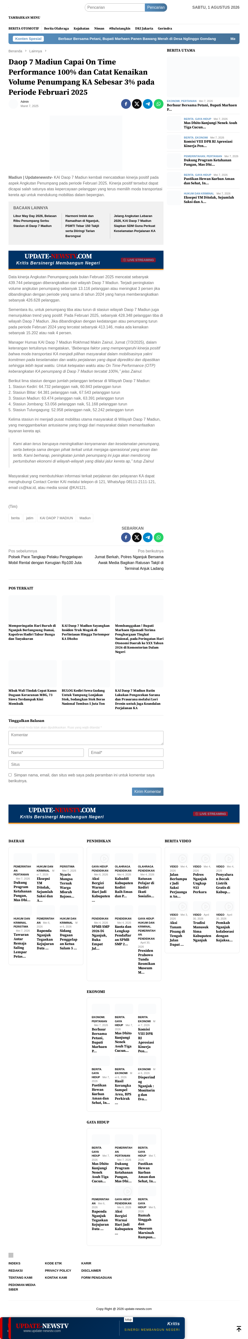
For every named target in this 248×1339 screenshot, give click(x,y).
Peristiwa (67, 866)
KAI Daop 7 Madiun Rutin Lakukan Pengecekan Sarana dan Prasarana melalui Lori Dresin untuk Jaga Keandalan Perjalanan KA (138, 699)
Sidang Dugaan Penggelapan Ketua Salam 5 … (68, 940)
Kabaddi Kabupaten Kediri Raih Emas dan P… (124, 887)
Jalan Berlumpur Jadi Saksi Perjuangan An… (178, 886)
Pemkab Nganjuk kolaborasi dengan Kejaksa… (225, 932)
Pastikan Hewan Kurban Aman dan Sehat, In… (209, 181)
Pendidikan (100, 870)
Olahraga (122, 866)
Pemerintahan (194, 156)
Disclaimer (91, 1270)
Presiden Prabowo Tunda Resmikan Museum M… (146, 962)
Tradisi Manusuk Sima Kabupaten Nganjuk (202, 932)
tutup (128, 1319)
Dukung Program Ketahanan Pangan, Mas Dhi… (207, 162)
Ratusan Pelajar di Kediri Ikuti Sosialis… (146, 887)
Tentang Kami (20, 1277)
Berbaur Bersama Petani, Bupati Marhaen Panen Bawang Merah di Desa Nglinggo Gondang (152, 39)
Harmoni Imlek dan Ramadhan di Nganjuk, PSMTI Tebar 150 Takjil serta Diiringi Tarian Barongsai (82, 226)
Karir (86, 1263)
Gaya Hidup (203, 118)
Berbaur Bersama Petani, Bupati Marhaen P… (202, 107)
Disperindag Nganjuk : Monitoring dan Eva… (146, 1088)
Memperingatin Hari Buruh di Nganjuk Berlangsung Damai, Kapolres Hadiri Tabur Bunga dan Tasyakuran (32, 632)
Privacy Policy (58, 1270)
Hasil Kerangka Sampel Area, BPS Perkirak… (123, 1092)
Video (174, 866)
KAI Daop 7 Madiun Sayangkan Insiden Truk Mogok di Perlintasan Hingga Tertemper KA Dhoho (86, 632)
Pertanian (188, 101)
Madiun (85, 518)
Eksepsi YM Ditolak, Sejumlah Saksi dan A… (209, 199)
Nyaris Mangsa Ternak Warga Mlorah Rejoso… (67, 886)
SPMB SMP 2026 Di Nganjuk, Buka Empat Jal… (100, 938)
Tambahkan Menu (24, 17)
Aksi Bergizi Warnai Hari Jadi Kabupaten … (101, 890)
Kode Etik (53, 1263)
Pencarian (156, 7)
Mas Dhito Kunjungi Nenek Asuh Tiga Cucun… (210, 125)
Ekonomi (173, 101)
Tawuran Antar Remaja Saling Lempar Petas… (21, 946)
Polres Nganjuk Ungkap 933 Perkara (200, 883)
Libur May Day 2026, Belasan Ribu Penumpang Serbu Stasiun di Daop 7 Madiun (34, 221)
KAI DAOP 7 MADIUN (56, 518)
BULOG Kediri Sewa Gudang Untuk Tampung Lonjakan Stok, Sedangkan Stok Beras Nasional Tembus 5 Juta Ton (83, 697)
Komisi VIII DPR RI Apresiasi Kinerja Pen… (208, 143)
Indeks (14, 1263)
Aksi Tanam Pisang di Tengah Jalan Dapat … (177, 934)
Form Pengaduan (96, 1277)
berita (15, 518)
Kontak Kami (56, 1277)
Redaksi (15, 1270)
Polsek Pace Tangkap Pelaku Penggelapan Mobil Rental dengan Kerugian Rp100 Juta (45, 556)
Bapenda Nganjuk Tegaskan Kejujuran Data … (45, 940)
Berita (189, 118)
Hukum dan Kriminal (199, 193)
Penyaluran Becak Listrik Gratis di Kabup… (224, 883)
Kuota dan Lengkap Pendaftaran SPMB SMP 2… (123, 935)
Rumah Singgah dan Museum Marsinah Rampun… (147, 1226)
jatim (29, 518)
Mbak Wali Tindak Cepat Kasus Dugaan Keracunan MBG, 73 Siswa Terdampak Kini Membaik (32, 697)
